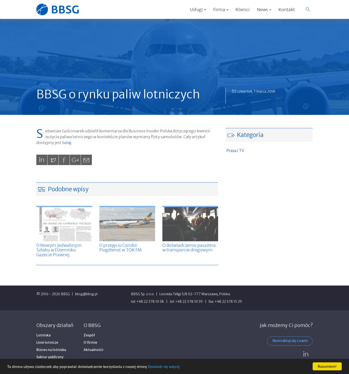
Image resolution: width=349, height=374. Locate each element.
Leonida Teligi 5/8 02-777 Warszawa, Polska (194, 294)
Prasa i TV (235, 150)
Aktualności (93, 350)
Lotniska (43, 335)
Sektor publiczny (49, 357)
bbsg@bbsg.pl (86, 294)
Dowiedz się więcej (164, 366)
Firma (220, 9)
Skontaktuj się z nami (290, 341)
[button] (308, 9)
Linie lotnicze (47, 342)
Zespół (89, 335)
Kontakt (286, 9)
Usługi (198, 9)
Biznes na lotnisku (51, 350)
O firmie (90, 342)
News (264, 9)
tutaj (66, 142)
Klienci (243, 9)
